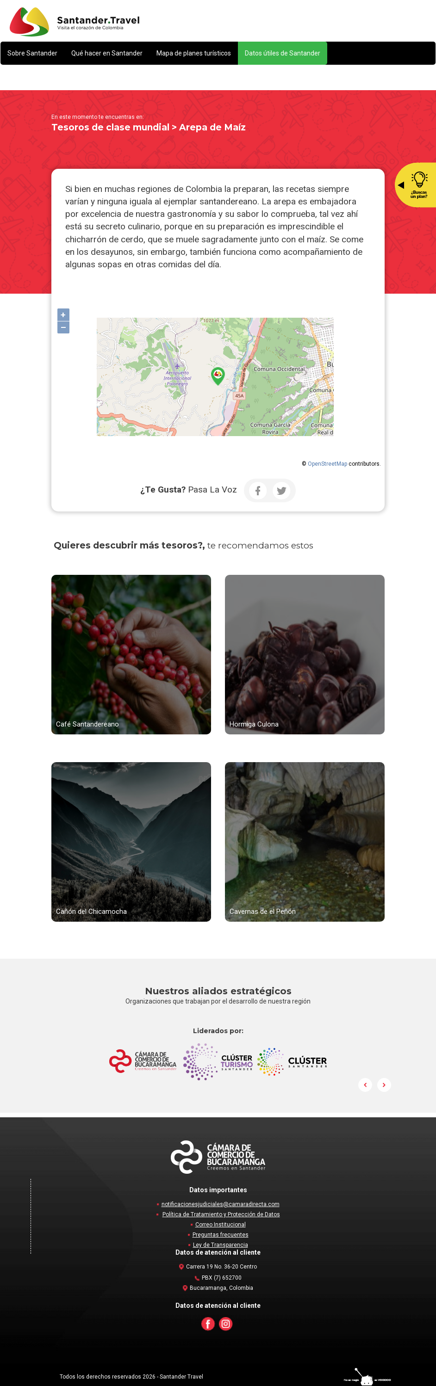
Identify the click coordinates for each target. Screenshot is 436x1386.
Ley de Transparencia (220, 1245)
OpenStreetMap (327, 464)
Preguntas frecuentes (221, 1235)
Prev (365, 1085)
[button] (32, 53)
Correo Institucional (220, 1224)
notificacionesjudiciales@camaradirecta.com (221, 1204)
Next (384, 1085)
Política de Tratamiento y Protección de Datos (221, 1214)
